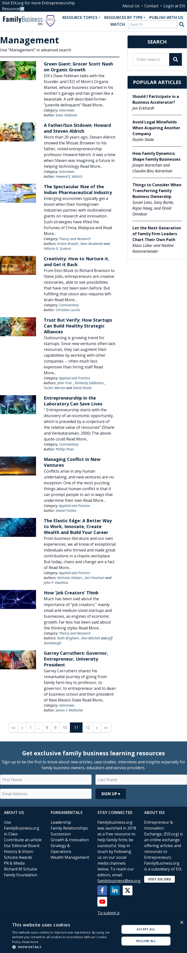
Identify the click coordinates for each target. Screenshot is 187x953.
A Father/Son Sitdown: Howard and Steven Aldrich (77, 128)
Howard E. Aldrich (69, 176)
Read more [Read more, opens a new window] (30, 942)
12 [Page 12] (87, 727)
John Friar (64, 383)
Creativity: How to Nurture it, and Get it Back (76, 261)
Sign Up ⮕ (110, 793)
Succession (61, 834)
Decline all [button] (146, 941)
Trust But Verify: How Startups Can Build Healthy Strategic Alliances (78, 326)
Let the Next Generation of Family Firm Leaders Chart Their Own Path (156, 233)
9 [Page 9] (55, 727)
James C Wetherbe (69, 710)
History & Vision (18, 851)
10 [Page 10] (65, 727)
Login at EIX (174, 6)
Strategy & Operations (61, 848)
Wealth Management (70, 857)
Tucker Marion (54, 387)
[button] (64, 946)
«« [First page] (13, 727)
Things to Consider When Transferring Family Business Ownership (156, 190)
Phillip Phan (65, 449)
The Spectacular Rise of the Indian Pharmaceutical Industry (78, 189)
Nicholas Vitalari (69, 577)
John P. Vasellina (56, 582)
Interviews (67, 110)
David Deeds (82, 387)
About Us (131, 6)
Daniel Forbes (66, 510)
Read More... (93, 105)
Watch (117, 24)
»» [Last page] (106, 727)
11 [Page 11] (76, 727)
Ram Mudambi (91, 243)
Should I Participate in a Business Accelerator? (155, 99)
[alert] (93, 935)
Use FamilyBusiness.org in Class (21, 828)
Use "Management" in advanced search (35, 50)
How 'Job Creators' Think (71, 593)
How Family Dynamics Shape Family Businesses (156, 156)
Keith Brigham (68, 638)
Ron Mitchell (91, 638)
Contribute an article (23, 839)
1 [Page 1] (30, 727)
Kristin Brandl (67, 243)
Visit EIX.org (159, 879)
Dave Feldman (66, 115)
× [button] (181, 923)
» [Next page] (97, 727)
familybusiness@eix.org (118, 880)
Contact (151, 6)
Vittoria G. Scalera (57, 248)
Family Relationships (69, 828)
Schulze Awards (18, 857)
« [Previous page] (22, 727)
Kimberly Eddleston (89, 383)
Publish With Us (166, 17)
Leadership (61, 822)
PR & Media (14, 863)
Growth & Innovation (70, 839)
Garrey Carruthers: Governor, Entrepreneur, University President (76, 659)
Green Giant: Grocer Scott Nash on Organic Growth (78, 67)
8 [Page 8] (47, 727)
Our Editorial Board (21, 845)
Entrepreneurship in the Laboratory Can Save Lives (73, 401)
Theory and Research (75, 238)
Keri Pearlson (95, 577)
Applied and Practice (74, 378)
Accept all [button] (146, 929)
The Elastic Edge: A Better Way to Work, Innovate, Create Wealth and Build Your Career (78, 526)
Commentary (69, 305)
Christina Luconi (68, 310)
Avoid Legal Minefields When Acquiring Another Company (156, 127)
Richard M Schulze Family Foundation (20, 872)
